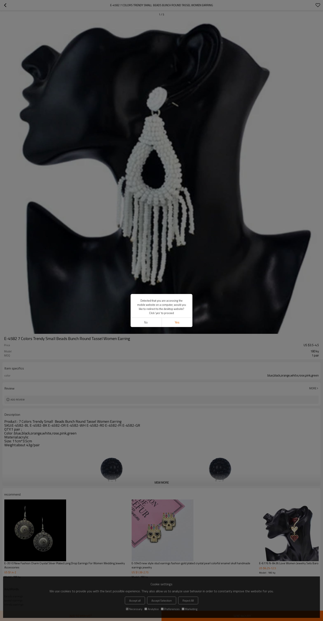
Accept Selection (161, 600)
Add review (18, 399)
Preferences (170, 609)
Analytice (151, 609)
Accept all (135, 600)
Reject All (188, 600)
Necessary (134, 609)
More (312, 388)
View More (161, 482)
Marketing (189, 609)
